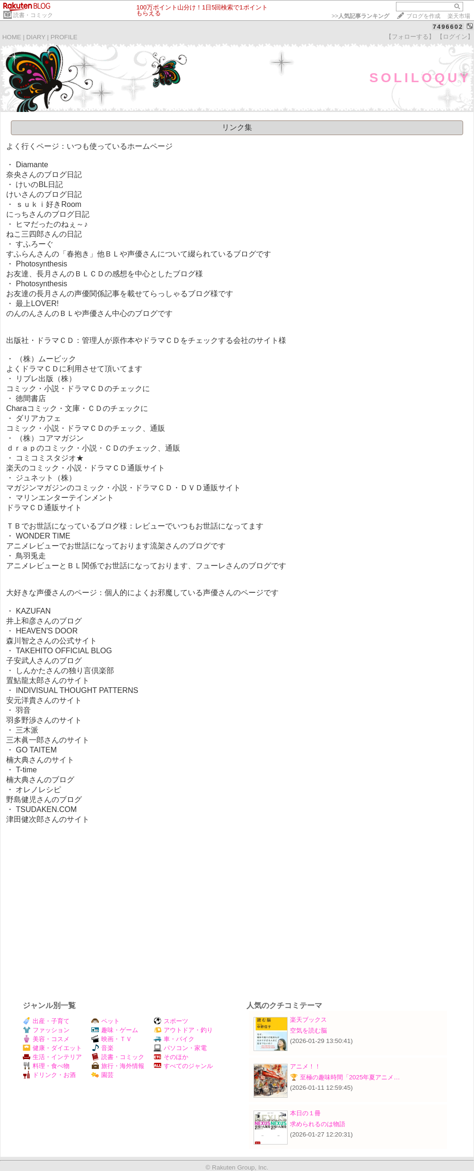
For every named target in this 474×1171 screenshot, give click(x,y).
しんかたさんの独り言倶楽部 (65, 671)
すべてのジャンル (183, 1065)
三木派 (27, 730)
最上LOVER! (37, 303)
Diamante (32, 165)
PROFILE (64, 37)
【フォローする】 (410, 36)
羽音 (23, 710)
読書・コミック (33, 15)
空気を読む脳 (308, 1030)
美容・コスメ (46, 1039)
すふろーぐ (34, 244)
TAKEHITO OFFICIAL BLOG (64, 651)
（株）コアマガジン (50, 438)
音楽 (102, 1047)
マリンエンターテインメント (65, 498)
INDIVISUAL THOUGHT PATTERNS (77, 690)
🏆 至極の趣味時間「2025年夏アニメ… (345, 1077)
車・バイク (174, 1039)
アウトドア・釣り (183, 1030)
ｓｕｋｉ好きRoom (48, 204)
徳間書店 (31, 398)
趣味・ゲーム (114, 1030)
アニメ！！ (305, 1066)
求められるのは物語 (317, 1124)
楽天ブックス (308, 1019)
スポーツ (171, 1021)
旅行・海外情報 (117, 1065)
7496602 (448, 26)
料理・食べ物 (46, 1065)
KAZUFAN (33, 611)
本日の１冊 (305, 1113)
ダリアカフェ (38, 418)
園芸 (102, 1074)
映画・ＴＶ (111, 1039)
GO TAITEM (36, 750)
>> (360, 16)
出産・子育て (46, 1021)
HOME (11, 37)
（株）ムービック (46, 359)
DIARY (35, 37)
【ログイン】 (455, 36)
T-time (26, 770)
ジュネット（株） (46, 478)
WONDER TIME (43, 536)
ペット (105, 1021)
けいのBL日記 (39, 184)
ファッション (46, 1030)
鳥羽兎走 (31, 556)
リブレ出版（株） (46, 379)
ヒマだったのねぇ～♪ (52, 224)
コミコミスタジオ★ (50, 458)
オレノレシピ (38, 790)
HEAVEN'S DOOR (47, 631)
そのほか (171, 1056)
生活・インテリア (52, 1056)
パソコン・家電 (180, 1047)
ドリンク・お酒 (49, 1074)
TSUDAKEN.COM (46, 809)
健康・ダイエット (52, 1047)
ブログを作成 (423, 16)
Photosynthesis (41, 264)
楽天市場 (459, 16)
